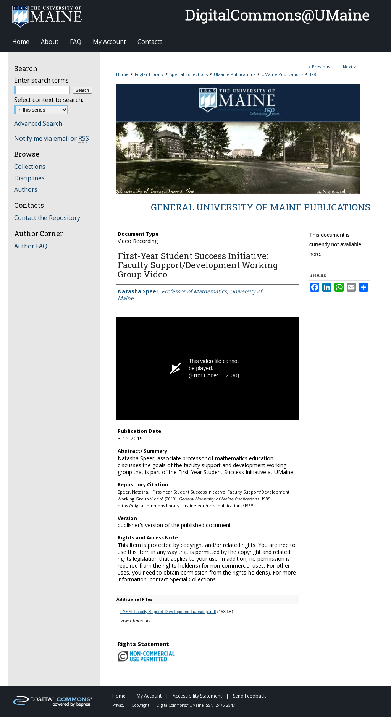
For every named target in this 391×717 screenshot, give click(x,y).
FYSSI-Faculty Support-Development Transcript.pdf (168, 611)
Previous (321, 67)
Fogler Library (149, 74)
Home (122, 74)
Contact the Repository (47, 218)
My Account (150, 696)
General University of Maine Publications (260, 207)
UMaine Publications (234, 74)
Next (347, 67)
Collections (29, 166)
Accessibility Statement (198, 696)
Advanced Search (38, 123)
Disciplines (29, 178)
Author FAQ (30, 246)
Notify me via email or (51, 138)
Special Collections (189, 74)
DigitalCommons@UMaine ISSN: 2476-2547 (196, 705)
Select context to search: (48, 99)
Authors (25, 189)
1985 (313, 74)
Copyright (141, 705)
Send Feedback (249, 696)
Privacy (119, 705)
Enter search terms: (42, 80)
